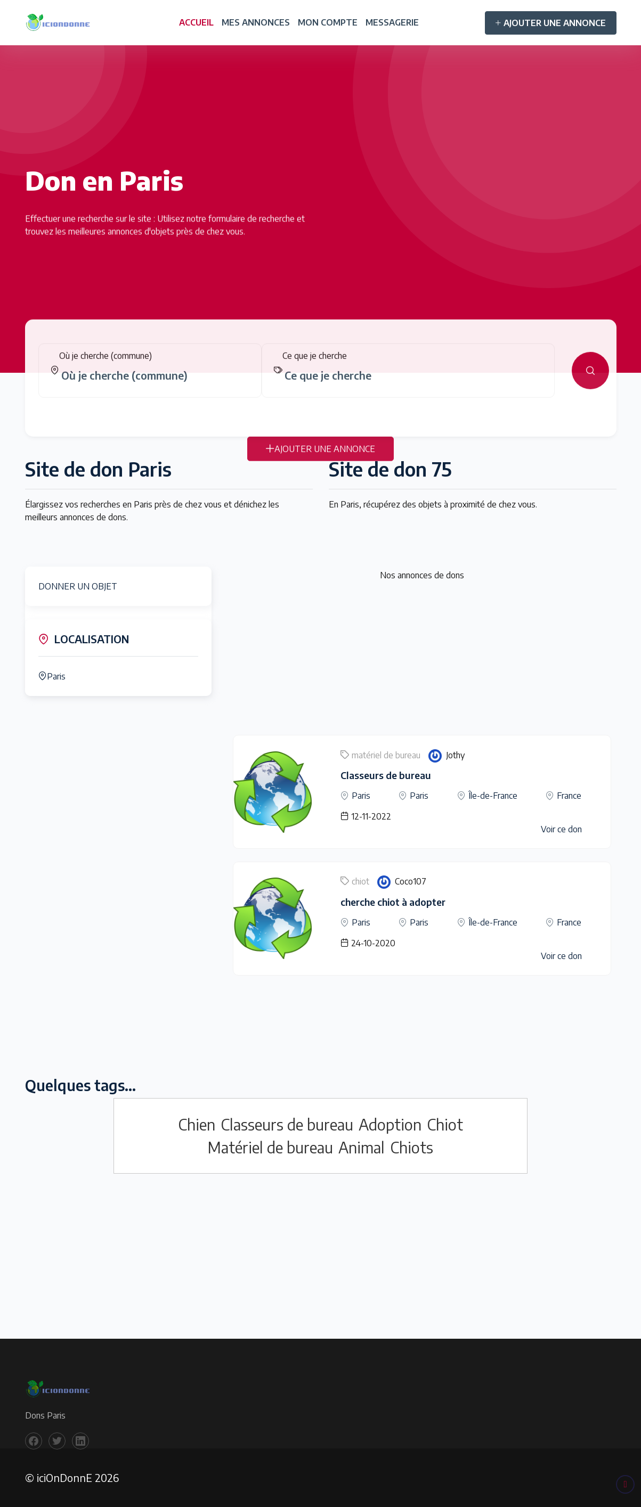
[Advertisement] (422, 660)
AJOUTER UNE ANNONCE (551, 23)
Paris (52, 676)
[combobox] (154, 384)
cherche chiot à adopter (392, 902)
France (569, 795)
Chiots (411, 1147)
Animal (361, 1147)
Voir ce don (561, 829)
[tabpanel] (320, 379)
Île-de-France (492, 795)
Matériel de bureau (270, 1147)
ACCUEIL (196, 22)
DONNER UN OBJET (77, 586)
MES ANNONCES (256, 22)
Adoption (390, 1124)
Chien (196, 1124)
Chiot (445, 1124)
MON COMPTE (328, 22)
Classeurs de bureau (385, 775)
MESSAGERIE (392, 22)
